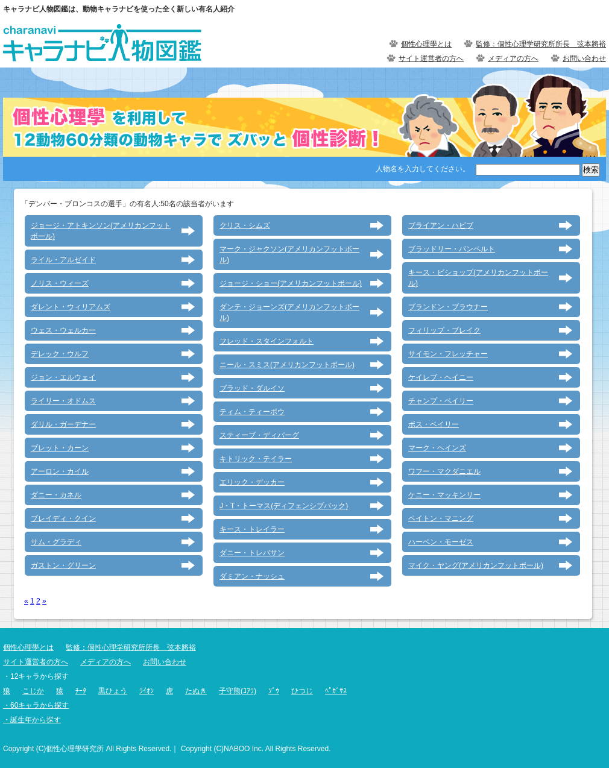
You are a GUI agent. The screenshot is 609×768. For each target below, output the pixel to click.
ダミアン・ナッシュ (252, 576)
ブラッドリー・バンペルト (451, 249)
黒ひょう (112, 691)
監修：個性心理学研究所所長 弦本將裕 (541, 44)
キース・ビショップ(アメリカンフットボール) (478, 278)
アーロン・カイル (60, 471)
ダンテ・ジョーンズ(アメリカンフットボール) (289, 312)
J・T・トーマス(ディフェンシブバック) (283, 506)
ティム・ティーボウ (252, 412)
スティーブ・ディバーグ (259, 435)
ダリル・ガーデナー (63, 424)
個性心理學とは (426, 44)
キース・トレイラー (252, 529)
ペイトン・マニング (440, 518)
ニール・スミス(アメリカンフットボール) (287, 364)
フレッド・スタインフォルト (266, 341)
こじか (33, 691)
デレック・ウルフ (60, 354)
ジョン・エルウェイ (63, 377)
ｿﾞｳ (273, 691)
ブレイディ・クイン (63, 518)
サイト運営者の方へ (431, 58)
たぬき (196, 691)
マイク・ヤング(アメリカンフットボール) (475, 565)
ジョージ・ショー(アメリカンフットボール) (290, 283)
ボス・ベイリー (433, 424)
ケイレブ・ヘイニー (440, 377)
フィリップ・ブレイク (444, 330)
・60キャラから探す (36, 705)
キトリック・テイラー (255, 459)
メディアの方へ (513, 58)
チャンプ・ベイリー (440, 401)
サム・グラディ (56, 542)
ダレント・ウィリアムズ (70, 307)
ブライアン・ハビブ (440, 225)
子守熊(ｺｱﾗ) (237, 691)
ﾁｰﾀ (80, 691)
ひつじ (302, 691)
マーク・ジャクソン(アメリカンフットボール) (289, 254)
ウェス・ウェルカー (63, 330)
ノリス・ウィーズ (60, 283)
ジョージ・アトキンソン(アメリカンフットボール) (101, 231)
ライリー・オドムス (63, 401)
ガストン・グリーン (63, 565)
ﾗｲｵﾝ (146, 691)
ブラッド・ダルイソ (252, 388)
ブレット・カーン (60, 448)
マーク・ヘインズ (437, 448)
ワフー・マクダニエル (444, 471)
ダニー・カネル (56, 495)
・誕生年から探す (32, 720)
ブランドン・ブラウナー (448, 307)
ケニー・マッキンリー (444, 495)
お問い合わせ (584, 58)
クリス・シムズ (244, 225)
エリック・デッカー (252, 482)
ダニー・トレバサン (252, 553)
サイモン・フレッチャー (448, 354)
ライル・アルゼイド (63, 260)
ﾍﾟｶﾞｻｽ (336, 691)
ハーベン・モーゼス (440, 542)
